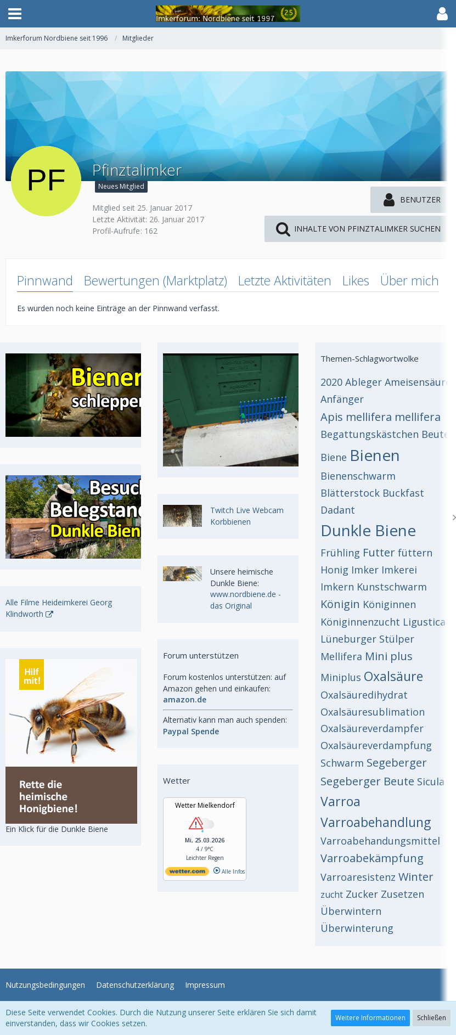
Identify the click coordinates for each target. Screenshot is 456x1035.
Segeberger (397, 762)
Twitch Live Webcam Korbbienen (247, 516)
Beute (435, 434)
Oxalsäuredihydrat (364, 694)
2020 (331, 382)
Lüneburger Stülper (367, 638)
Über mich (409, 280)
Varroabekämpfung (372, 858)
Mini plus (389, 656)
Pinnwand (45, 280)
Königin (340, 604)
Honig (334, 569)
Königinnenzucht (360, 621)
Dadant (337, 509)
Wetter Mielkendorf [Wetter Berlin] (205, 805)
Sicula (430, 781)
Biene (333, 457)
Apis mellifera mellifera (380, 416)
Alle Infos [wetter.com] (229, 871)
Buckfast (403, 492)
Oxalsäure (393, 676)
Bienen (375, 455)
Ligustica (424, 621)
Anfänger (342, 399)
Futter (379, 552)
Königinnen (389, 604)
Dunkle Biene (368, 530)
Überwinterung (356, 928)
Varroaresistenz (358, 877)
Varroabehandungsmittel (380, 840)
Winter (416, 876)
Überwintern (350, 911)
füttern (415, 552)
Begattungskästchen (369, 434)
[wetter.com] (187, 874)
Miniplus (340, 677)
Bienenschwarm (358, 475)
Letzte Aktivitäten (284, 280)
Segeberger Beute (367, 781)
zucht (331, 894)
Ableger (363, 382)
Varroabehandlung (375, 822)
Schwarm (342, 762)
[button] (14, 13)
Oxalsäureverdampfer (372, 728)
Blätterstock (350, 492)
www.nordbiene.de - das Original (245, 600)
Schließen (431, 1017)
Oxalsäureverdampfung (376, 745)
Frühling (340, 552)
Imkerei (399, 569)
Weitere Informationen (370, 1017)
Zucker (362, 894)
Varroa (340, 801)
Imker (365, 569)
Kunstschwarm (392, 586)
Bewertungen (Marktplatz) (155, 280)
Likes (355, 280)
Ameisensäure (418, 382)
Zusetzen (402, 894)
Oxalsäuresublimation (372, 711)
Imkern (337, 586)
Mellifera (341, 656)
